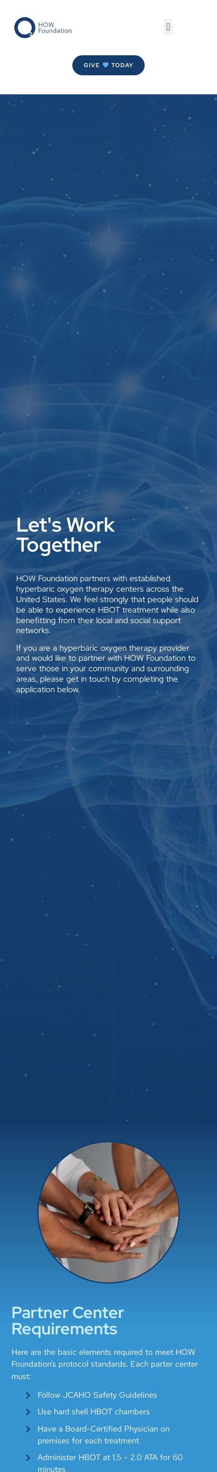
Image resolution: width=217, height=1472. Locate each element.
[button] (168, 27)
